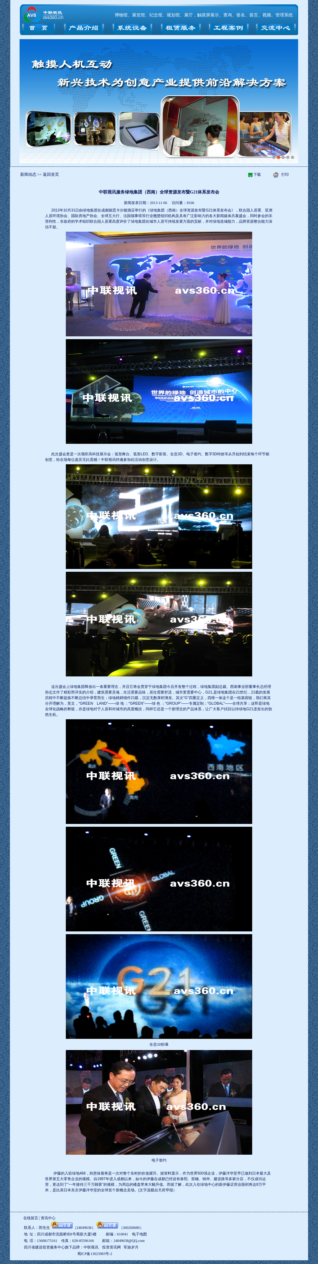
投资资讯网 (111, 1247)
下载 (257, 174)
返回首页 (51, 174)
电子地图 (139, 1234)
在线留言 (30, 1218)
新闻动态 (28, 174)
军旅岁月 (131, 1247)
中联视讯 (108, 459)
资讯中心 (48, 1218)
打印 (285, 174)
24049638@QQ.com (129, 1241)
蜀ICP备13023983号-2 (94, 1254)
